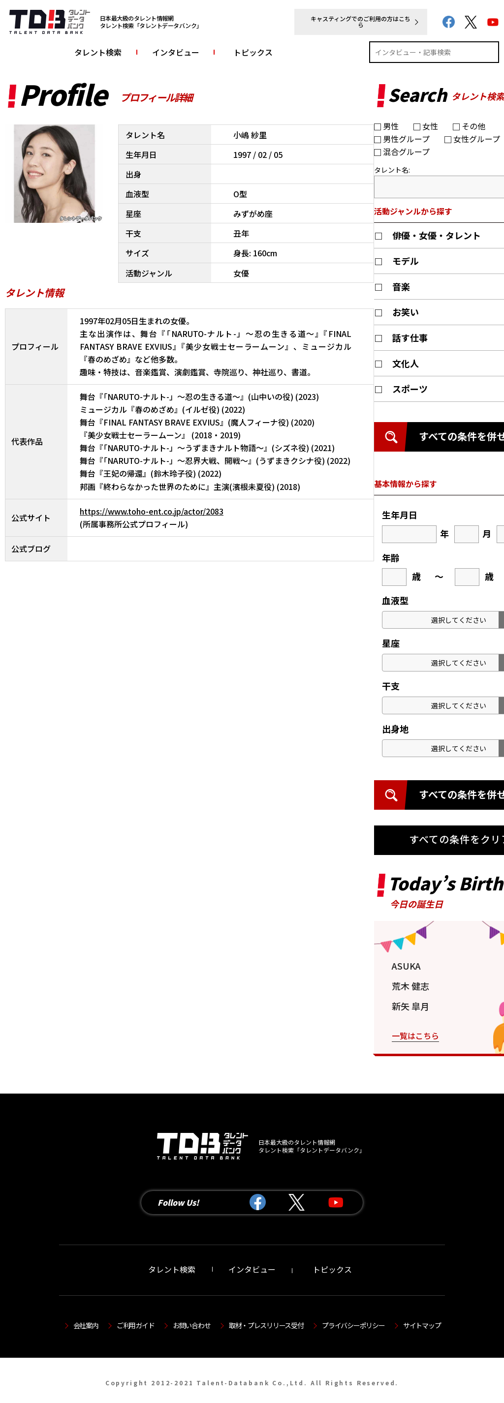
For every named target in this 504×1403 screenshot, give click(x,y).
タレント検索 (98, 52)
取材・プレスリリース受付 (266, 1325)
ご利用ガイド (135, 1325)
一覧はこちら (415, 1035)
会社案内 (85, 1325)
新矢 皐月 (410, 1006)
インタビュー (175, 52)
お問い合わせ (191, 1325)
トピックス (253, 52)
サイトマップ (422, 1325)
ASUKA (406, 965)
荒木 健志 (410, 985)
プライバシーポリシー (353, 1325)
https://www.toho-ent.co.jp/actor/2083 (151, 511)
